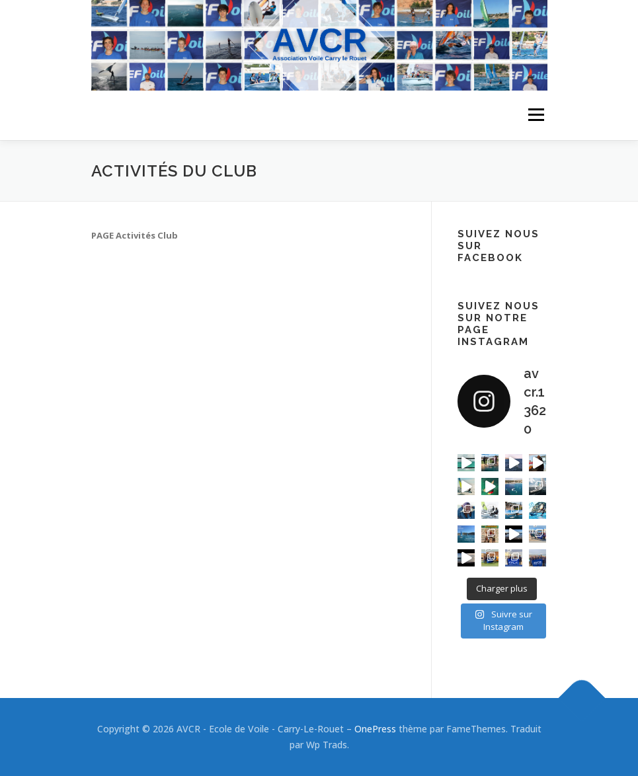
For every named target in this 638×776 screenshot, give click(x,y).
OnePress (375, 728)
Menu (535, 115)
